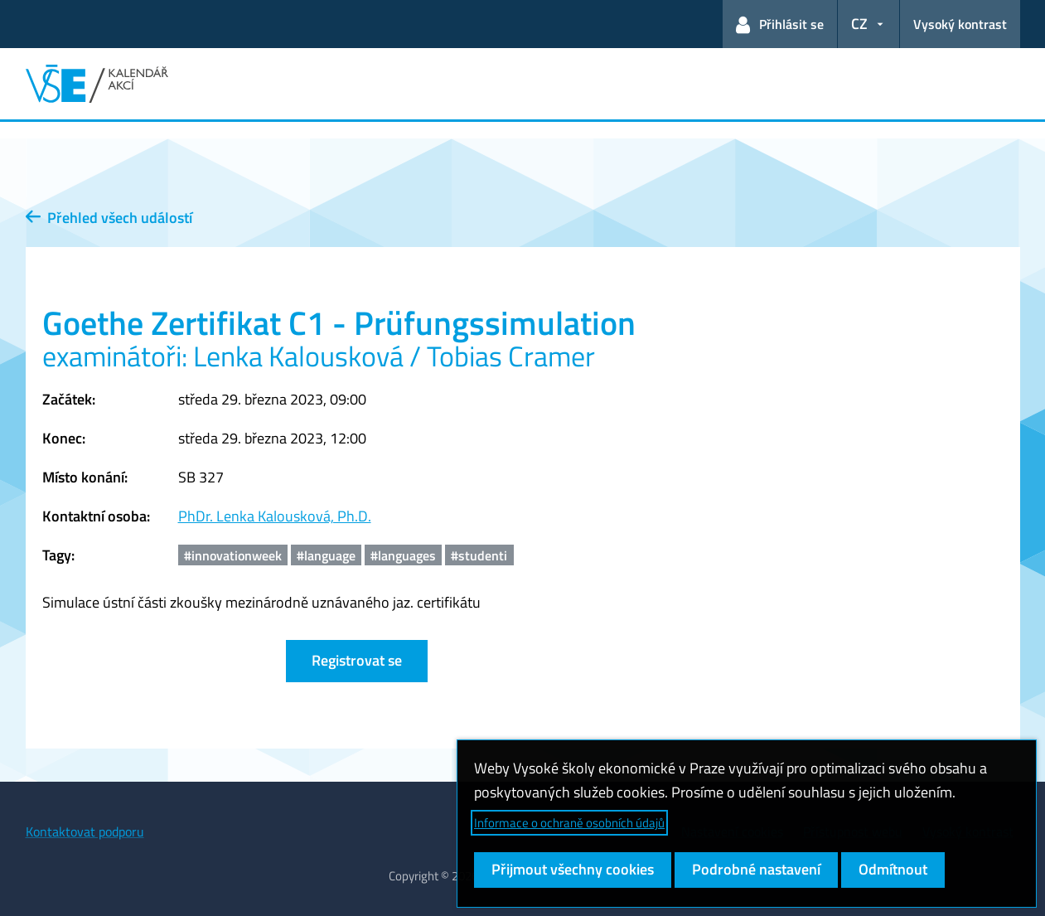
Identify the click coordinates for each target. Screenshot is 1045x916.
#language (326, 555)
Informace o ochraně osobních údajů (569, 822)
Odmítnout (893, 869)
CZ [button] (859, 23)
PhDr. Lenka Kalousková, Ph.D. (274, 516)
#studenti (479, 555)
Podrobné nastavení (756, 869)
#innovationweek (233, 555)
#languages (403, 555)
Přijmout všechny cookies (572, 869)
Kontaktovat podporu (85, 831)
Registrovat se (357, 660)
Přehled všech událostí (109, 217)
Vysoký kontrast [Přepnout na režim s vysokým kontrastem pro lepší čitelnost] (960, 24)
